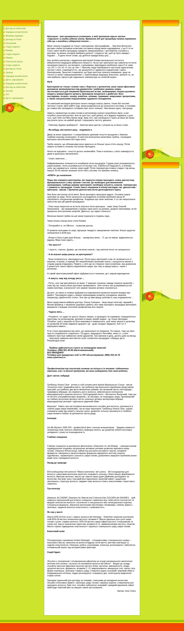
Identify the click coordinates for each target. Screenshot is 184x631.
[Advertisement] (73, 9)
